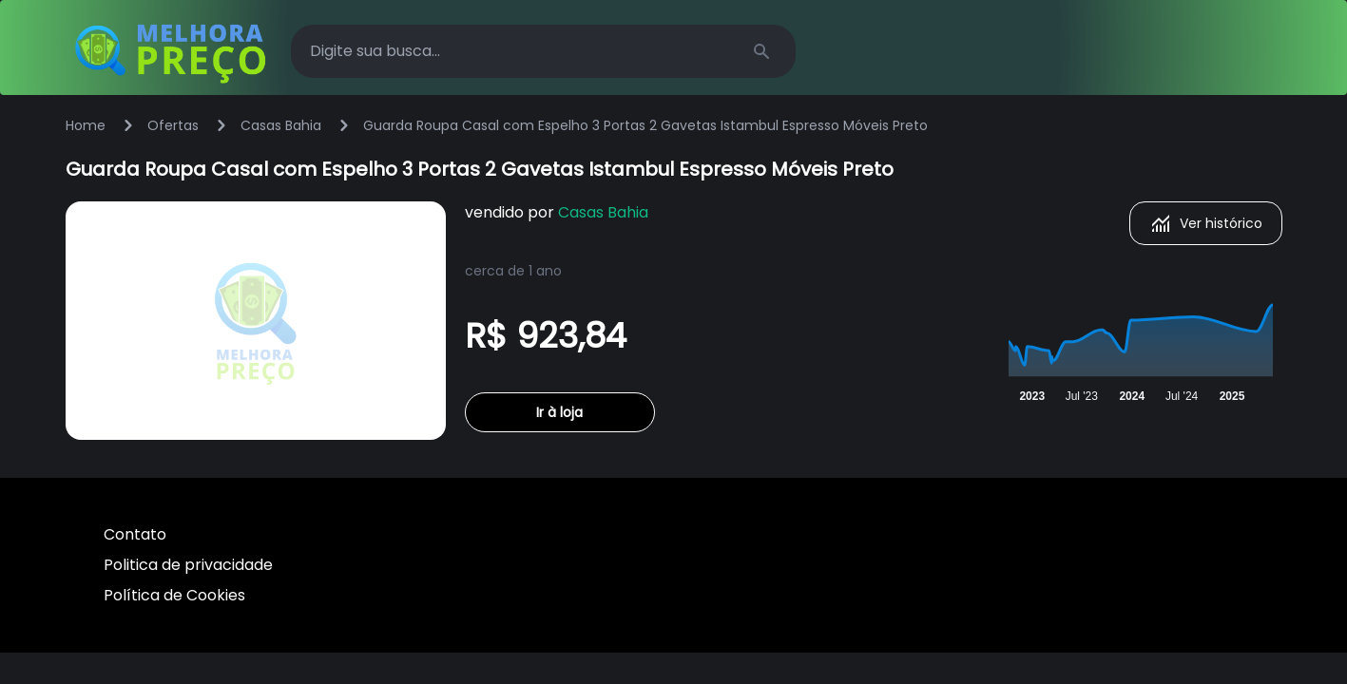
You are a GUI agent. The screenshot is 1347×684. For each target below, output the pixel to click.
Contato (135, 534)
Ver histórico (1205, 223)
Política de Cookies (174, 595)
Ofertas (173, 125)
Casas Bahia (281, 125)
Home (86, 125)
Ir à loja (559, 412)
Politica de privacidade (188, 565)
